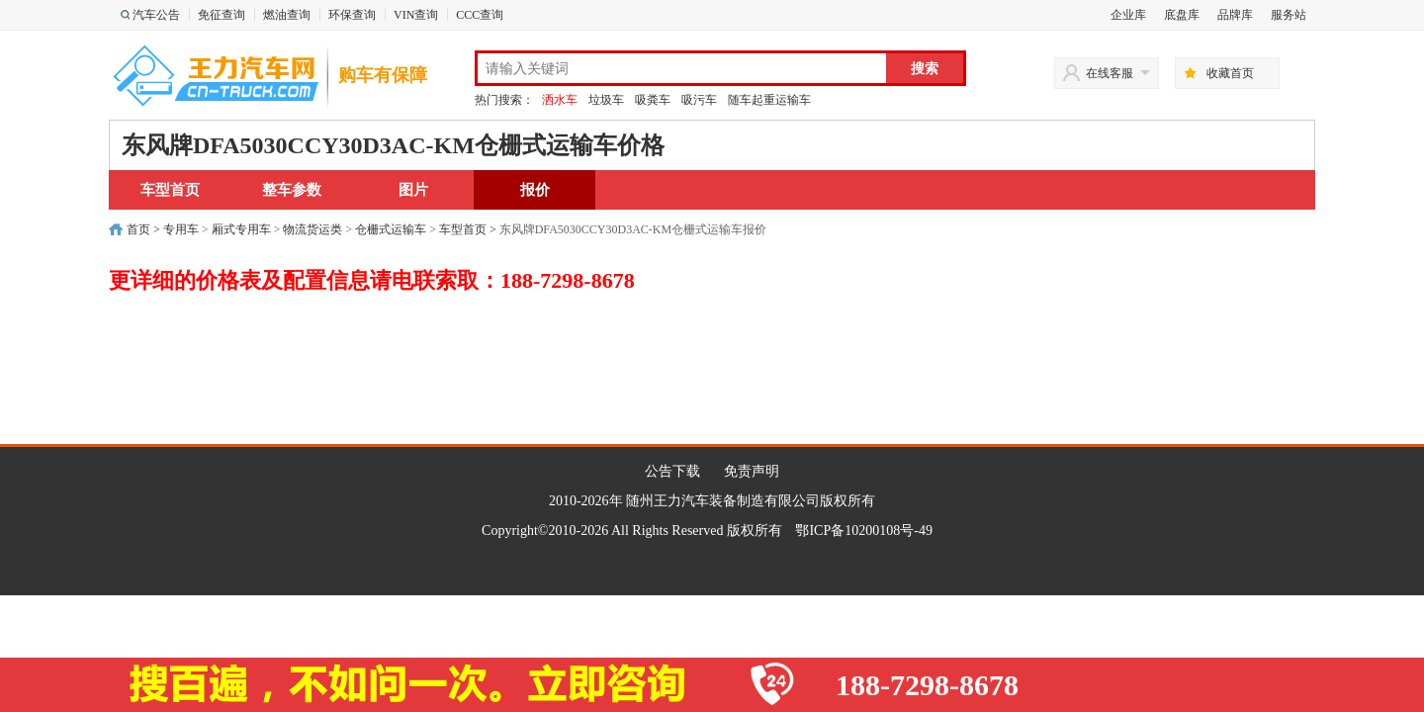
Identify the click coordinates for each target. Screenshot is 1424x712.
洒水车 (560, 100)
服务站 (1288, 15)
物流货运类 (312, 229)
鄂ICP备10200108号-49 (863, 530)
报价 (535, 190)
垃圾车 (606, 100)
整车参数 (291, 190)
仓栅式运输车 (390, 229)
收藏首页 (1230, 73)
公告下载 (672, 471)
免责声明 (751, 471)
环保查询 (352, 15)
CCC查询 (479, 15)
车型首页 (170, 190)
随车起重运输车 (769, 100)
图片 (413, 190)
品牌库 (1235, 15)
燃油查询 (287, 15)
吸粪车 (652, 100)
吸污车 (699, 100)
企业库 (1128, 15)
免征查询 (221, 15)
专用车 (181, 229)
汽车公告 (156, 15)
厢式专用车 (241, 229)
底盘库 (1182, 15)
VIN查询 (416, 15)
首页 (138, 229)
